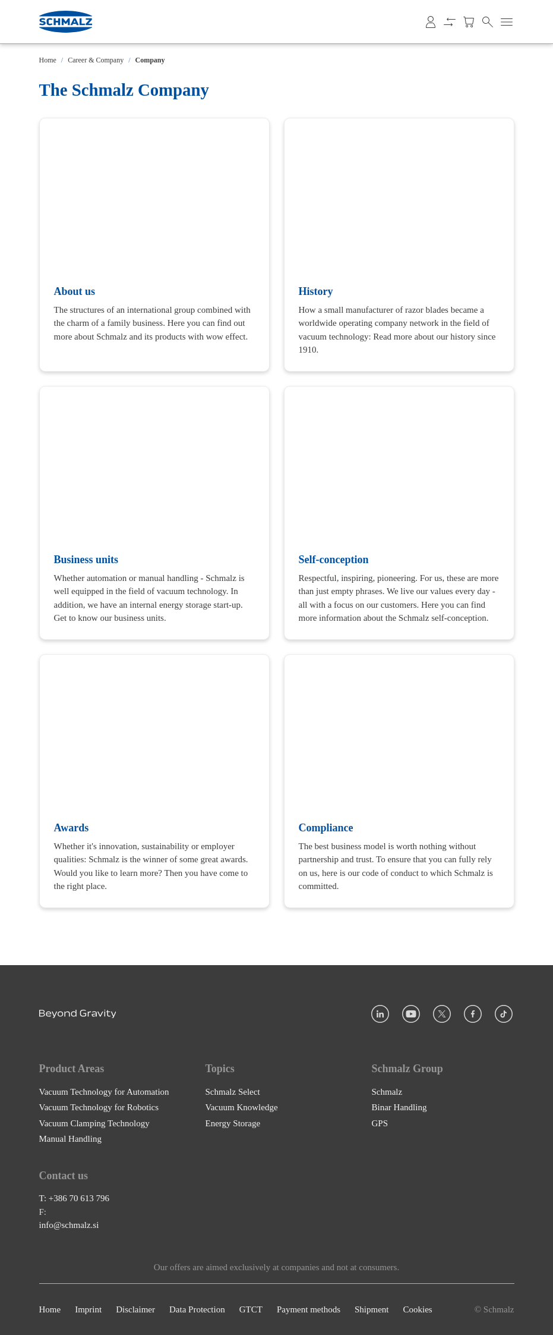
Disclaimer (135, 1309)
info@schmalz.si (69, 1225)
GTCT (251, 1309)
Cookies (417, 1309)
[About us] (154, 245)
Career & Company (96, 60)
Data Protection (197, 1309)
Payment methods (308, 1309)
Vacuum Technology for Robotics (99, 1107)
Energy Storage (233, 1122)
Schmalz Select (233, 1091)
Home (47, 60)
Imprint (88, 1309)
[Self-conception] (399, 513)
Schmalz (387, 1091)
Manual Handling (70, 1139)
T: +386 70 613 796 (74, 1198)
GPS (380, 1122)
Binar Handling (399, 1107)
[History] (399, 245)
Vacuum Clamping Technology (94, 1122)
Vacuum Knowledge (242, 1107)
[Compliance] (399, 781)
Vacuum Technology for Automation (104, 1091)
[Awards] (154, 781)
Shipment (372, 1309)
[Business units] (154, 513)
